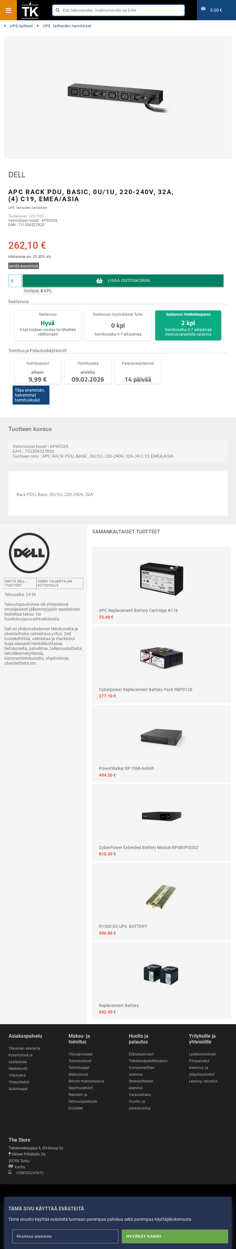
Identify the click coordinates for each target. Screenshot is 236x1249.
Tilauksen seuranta (24, 1048)
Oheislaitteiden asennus (141, 1084)
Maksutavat (78, 1074)
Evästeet (76, 1108)
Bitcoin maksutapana (86, 1081)
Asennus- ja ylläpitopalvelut (201, 1071)
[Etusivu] (30, 18)
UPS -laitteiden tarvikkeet (64, 26)
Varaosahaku (140, 1095)
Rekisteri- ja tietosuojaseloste (83, 1098)
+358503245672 (26, 1173)
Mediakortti (18, 1068)
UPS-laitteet (18, 26)
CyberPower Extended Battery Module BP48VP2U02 (148, 847)
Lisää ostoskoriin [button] (129, 280)
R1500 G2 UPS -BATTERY (123, 926)
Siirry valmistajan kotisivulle (55, 583)
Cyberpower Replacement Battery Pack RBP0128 (145, 689)
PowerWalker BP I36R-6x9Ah (126, 768)
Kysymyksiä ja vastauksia (21, 1058)
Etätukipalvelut (141, 1054)
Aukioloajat (18, 1089)
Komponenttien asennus (142, 1071)
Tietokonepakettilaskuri (148, 1061)
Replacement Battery (119, 1005)
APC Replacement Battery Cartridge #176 (138, 610)
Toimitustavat (80, 1061)
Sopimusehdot (81, 1088)
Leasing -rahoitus (203, 1081)
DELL (16, 174)
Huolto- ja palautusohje (140, 1104)
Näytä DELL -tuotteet (16, 583)
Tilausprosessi (80, 1054)
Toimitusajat (79, 1068)
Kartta (17, 1167)
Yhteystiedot (19, 1082)
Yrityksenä (17, 1075)
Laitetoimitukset (202, 1054)
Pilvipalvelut (199, 1061)
